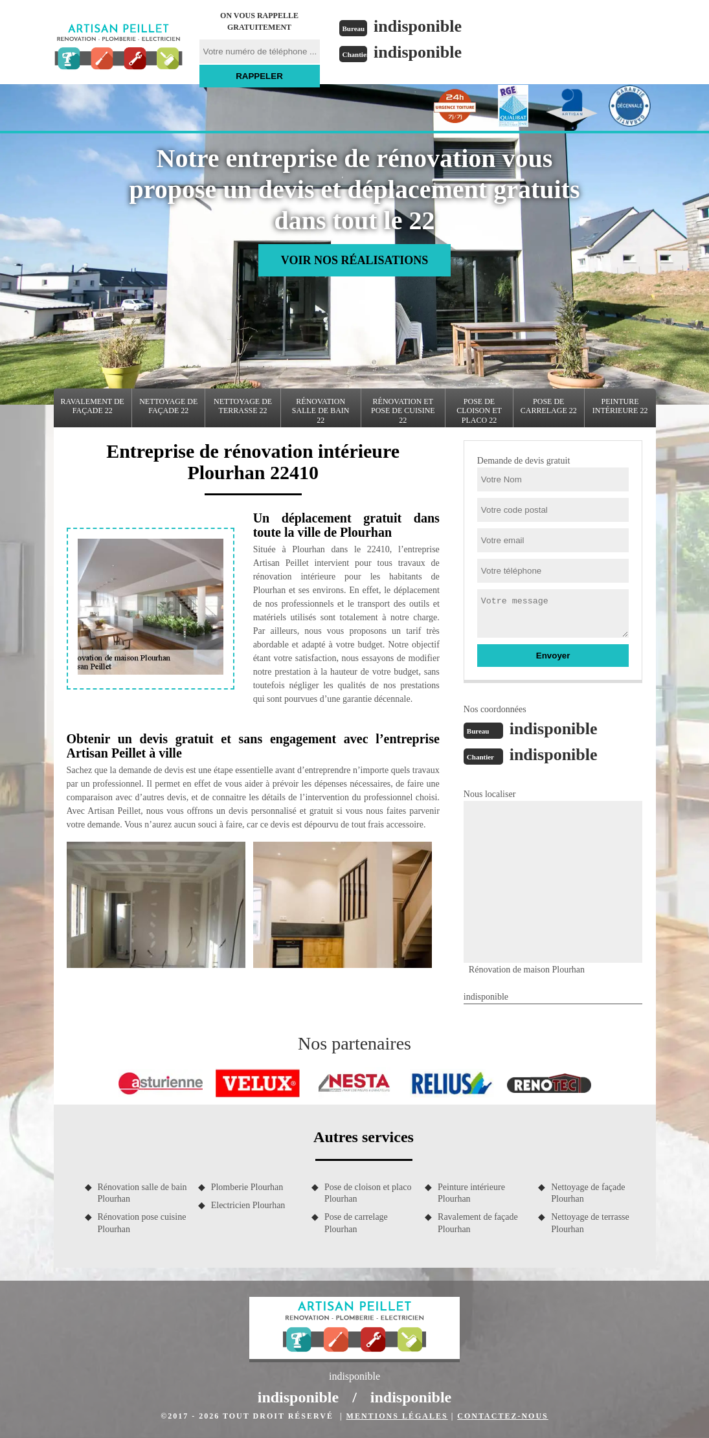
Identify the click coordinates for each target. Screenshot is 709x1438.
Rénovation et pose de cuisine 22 (403, 411)
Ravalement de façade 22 (92, 406)
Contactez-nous (502, 1416)
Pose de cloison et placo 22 (479, 411)
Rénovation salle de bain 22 (321, 411)
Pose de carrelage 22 (549, 406)
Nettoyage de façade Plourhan (588, 1193)
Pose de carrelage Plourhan (356, 1222)
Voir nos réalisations (354, 260)
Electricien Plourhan (248, 1205)
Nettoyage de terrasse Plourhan (590, 1222)
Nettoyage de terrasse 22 (243, 406)
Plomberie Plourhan (247, 1187)
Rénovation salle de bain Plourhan (142, 1193)
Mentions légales (397, 1416)
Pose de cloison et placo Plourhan (368, 1193)
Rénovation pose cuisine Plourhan (142, 1222)
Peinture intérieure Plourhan (471, 1193)
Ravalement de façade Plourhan (478, 1222)
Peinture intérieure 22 (620, 406)
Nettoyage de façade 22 (168, 406)
